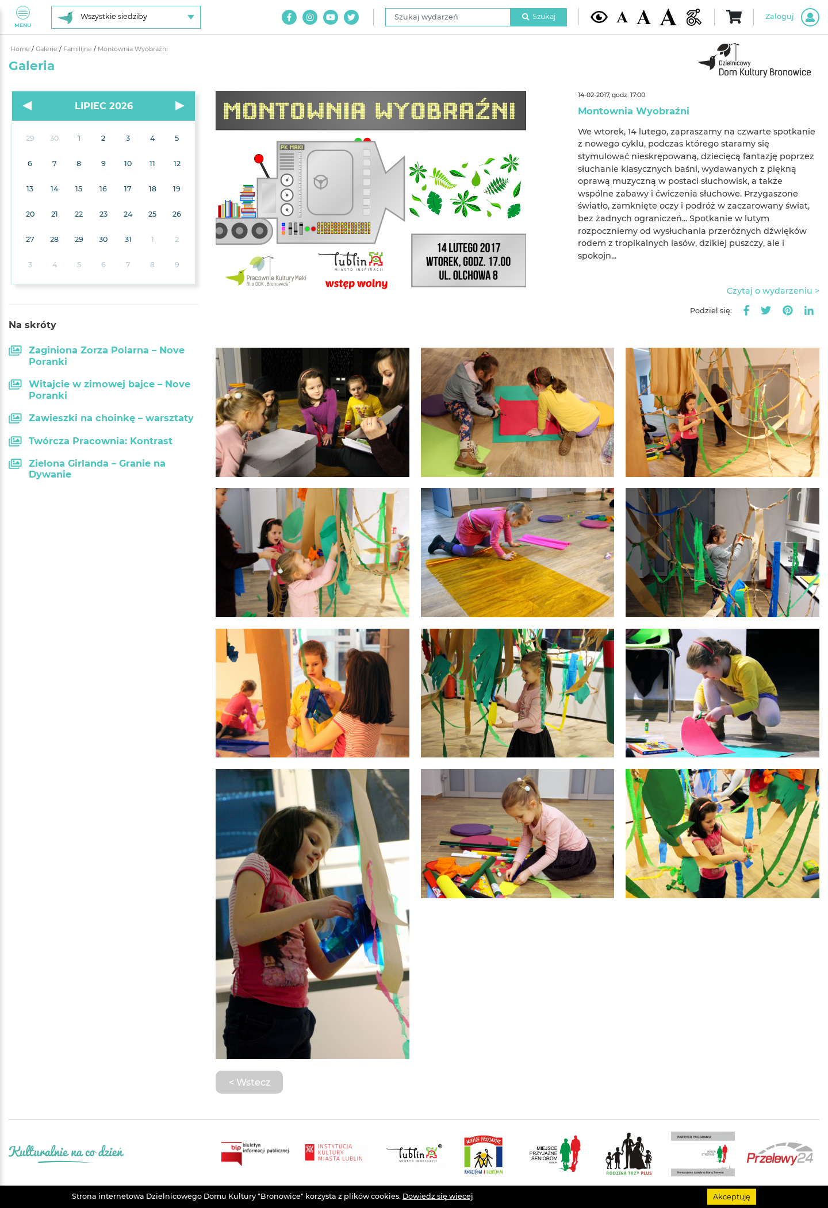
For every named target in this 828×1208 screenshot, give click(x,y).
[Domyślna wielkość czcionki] (622, 16)
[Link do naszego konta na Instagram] (309, 17)
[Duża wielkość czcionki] (668, 17)
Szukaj (538, 16)
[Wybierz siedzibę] (126, 17)
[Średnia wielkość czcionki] (644, 17)
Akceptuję (731, 1196)
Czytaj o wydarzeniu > (773, 291)
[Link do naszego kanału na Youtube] (330, 17)
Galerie (47, 49)
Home (21, 49)
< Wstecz (249, 1082)
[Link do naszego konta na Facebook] (289, 17)
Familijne (78, 49)
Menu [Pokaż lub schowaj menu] (22, 17)
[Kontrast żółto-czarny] (599, 16)
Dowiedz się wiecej (437, 1196)
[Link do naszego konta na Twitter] (351, 17)
